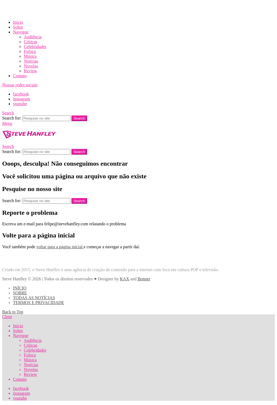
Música (30, 56)
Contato (20, 75)
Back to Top (12, 311)
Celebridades (35, 46)
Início (18, 22)
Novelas (31, 66)
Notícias (31, 61)
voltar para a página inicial (60, 246)
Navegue (20, 32)
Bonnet (144, 279)
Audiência (33, 37)
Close (7, 316)
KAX (124, 279)
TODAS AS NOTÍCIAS (34, 297)
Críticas (30, 41)
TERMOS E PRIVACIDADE (38, 302)
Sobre (18, 27)
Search (79, 118)
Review (30, 71)
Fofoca (30, 51)
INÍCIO (20, 288)
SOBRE (20, 293)
